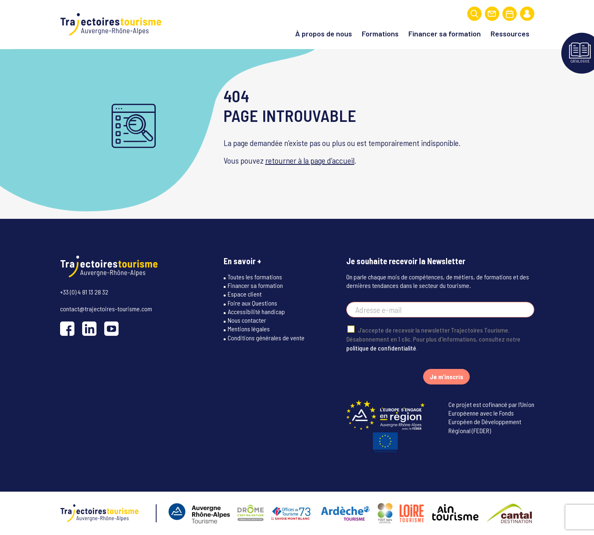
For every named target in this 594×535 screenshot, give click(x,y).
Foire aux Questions (252, 303)
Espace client (245, 294)
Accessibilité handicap (256, 311)
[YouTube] (111, 328)
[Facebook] (67, 328)
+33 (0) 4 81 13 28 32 (84, 292)
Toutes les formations (255, 277)
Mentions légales (249, 329)
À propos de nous (323, 33)
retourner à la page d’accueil (309, 160)
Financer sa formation (444, 33)
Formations (380, 33)
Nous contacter (247, 320)
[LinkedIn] (89, 328)
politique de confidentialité (381, 348)
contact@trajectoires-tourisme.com (106, 308)
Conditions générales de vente (266, 338)
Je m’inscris (446, 376)
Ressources (510, 33)
